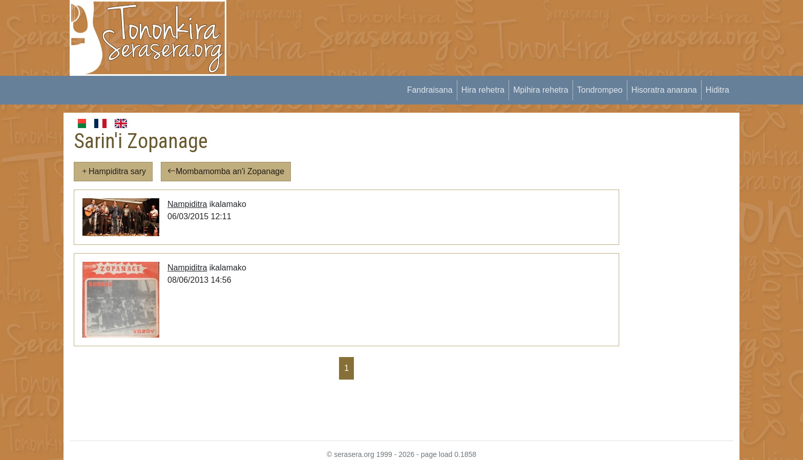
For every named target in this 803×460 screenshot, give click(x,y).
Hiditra (717, 90)
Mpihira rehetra (540, 90)
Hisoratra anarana (664, 90)
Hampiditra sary (113, 171)
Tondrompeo (600, 90)
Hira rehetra (482, 90)
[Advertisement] (425, 23)
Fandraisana (430, 90)
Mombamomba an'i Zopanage (225, 171)
